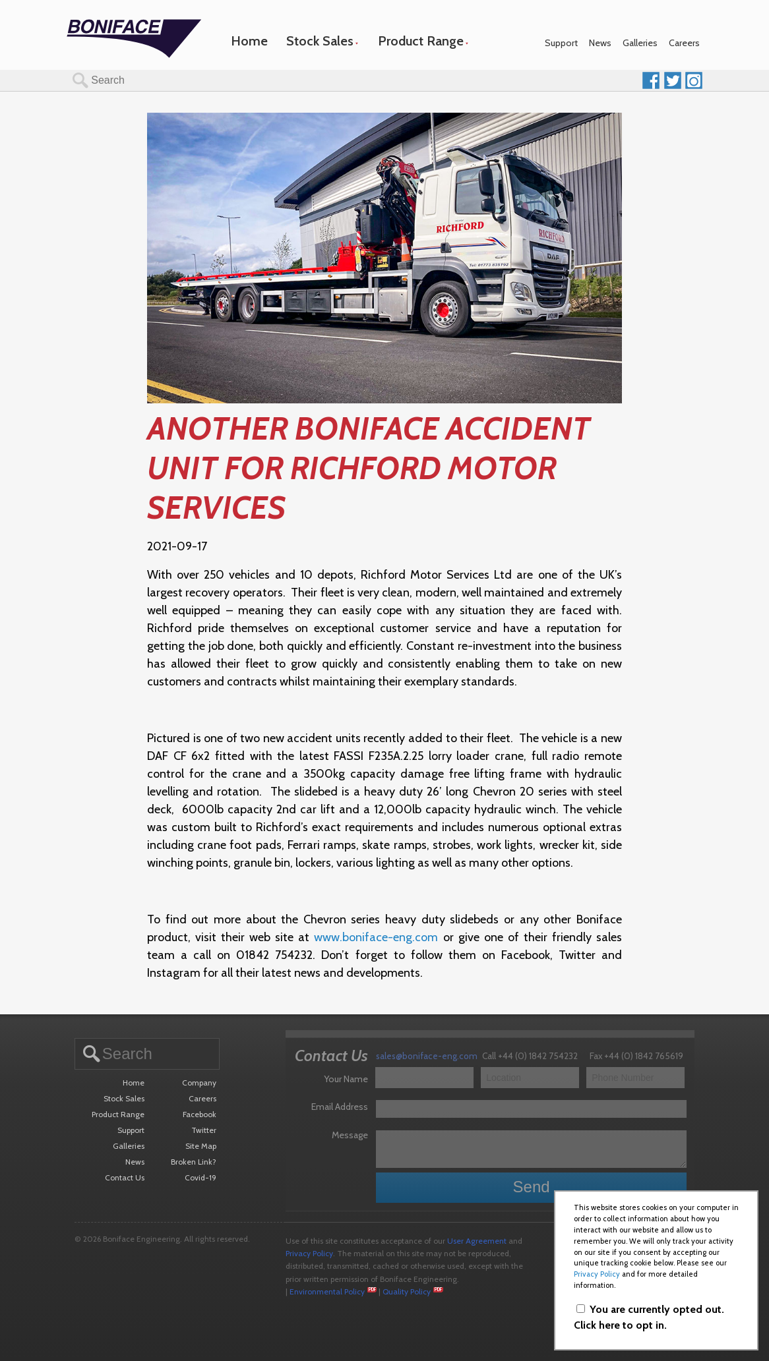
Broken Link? (193, 1162)
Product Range (421, 41)
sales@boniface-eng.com (426, 1056)
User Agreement (477, 1241)
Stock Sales (320, 41)
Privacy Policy (309, 1253)
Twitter (203, 1130)
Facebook (199, 1114)
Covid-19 (200, 1177)
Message (350, 1135)
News (600, 43)
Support (561, 43)
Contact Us (124, 1177)
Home (249, 41)
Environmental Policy (327, 1291)
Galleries (640, 43)
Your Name (346, 1079)
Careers (684, 43)
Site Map (200, 1146)
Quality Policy (407, 1291)
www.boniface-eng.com (376, 937)
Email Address (339, 1107)
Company (199, 1082)
